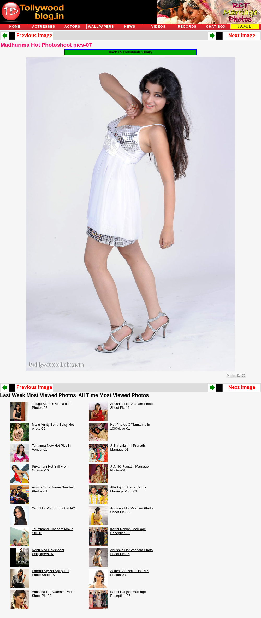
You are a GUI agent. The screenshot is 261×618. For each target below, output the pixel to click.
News (129, 26)
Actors (72, 26)
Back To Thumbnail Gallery (130, 52)
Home (15, 26)
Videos (158, 26)
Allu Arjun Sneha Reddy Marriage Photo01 (128, 489)
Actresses (43, 26)
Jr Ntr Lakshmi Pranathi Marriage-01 (128, 447)
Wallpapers (101, 26)
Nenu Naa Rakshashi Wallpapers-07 (48, 552)
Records (187, 26)
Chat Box (216, 26)
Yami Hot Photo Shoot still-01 (54, 508)
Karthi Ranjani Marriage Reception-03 (128, 531)
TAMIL (245, 26)
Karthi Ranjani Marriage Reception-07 (128, 594)
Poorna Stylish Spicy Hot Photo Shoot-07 (50, 573)
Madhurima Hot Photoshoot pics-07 (46, 45)
